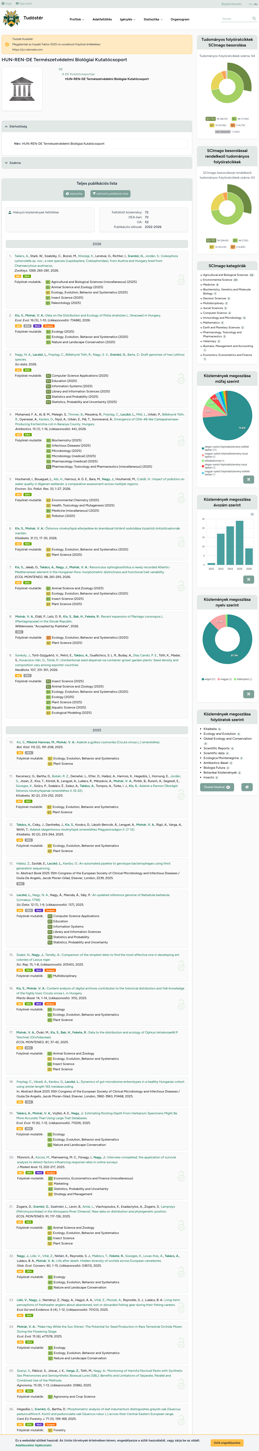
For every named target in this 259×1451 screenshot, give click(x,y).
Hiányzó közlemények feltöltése (33, 212)
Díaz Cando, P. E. (145, 655)
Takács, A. (22, 256)
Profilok (77, 19)
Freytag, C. (56, 354)
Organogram (180, 19)
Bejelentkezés (232, 4)
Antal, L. (88, 1206)
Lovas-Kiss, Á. (153, 1256)
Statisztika (153, 19)
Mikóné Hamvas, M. (41, 742)
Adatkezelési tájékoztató (33, 1445)
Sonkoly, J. (22, 655)
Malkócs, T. (100, 1256)
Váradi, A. (40, 1082)
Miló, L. (141, 414)
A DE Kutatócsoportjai (78, 74)
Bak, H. (78, 616)
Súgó (7, 3)
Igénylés (128, 19)
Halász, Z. (23, 863)
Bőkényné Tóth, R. (78, 354)
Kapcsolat (24, 3)
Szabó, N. (23, 955)
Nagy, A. (99, 1371)
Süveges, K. (24, 786)
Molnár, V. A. (34, 315)
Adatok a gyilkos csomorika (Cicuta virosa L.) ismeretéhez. (118, 742)
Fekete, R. (92, 616)
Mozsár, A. (114, 1300)
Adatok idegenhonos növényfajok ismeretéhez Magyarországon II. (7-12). (82, 829)
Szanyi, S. (24, 1371)
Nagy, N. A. (23, 354)
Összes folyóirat (217, 787)
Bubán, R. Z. (60, 776)
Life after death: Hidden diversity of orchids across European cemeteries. (109, 1261)
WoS (37, 326)
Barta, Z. (133, 354)
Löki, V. (35, 1256)
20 (235, 279)
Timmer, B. (75, 414)
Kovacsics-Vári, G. (32, 660)
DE (61, 69)
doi (18, 276)
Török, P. (53, 660)
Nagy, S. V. (100, 354)
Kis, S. (19, 315)
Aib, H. (58, 479)
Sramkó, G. (136, 256)
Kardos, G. (46, 419)
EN (250, 4)
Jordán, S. (152, 256)
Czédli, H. (144, 479)
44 (251, 275)
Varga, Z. (72, 1371)
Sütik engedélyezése (227, 1443)
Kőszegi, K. (86, 256)
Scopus (49, 326)
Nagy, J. (108, 479)
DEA (26, 276)
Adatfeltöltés (102, 19)
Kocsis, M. (42, 1157)
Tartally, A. (52, 955)
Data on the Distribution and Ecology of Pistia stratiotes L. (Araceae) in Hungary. (103, 315)
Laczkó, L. (40, 354)
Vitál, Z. (47, 1256)
